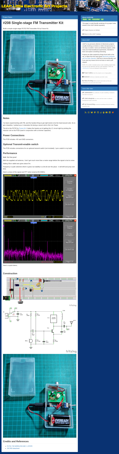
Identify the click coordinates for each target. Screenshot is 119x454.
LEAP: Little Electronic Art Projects (34, 6)
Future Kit (22, 128)
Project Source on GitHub (91, 30)
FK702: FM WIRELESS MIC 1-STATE (19, 446)
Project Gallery (97, 73)
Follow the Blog (97, 81)
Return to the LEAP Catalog (91, 34)
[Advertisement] (99, 127)
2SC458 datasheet (13, 448)
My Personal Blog (98, 105)
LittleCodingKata (97, 99)
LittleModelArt (85, 68)
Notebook (95, 77)
